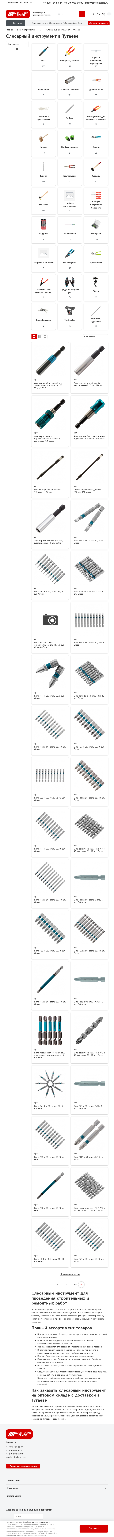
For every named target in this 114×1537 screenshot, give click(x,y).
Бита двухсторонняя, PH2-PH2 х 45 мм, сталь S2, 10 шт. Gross (89, 1054)
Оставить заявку (98, 23)
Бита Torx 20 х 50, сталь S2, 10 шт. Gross (89, 697)
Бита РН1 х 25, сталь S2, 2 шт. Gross (49, 697)
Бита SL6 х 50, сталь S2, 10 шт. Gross (49, 799)
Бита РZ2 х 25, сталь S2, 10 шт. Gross (49, 952)
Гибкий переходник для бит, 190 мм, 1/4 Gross (88, 491)
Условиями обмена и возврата (38, 1531)
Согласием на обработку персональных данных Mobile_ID (30, 1524)
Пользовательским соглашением (19, 1529)
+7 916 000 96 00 (14, 1450)
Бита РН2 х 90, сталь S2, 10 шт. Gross (50, 901)
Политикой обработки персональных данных (25, 1526)
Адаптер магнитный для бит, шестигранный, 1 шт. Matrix (48, 541)
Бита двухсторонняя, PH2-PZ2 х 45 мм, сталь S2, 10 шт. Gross (89, 1209)
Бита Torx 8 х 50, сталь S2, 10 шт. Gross (49, 1107)
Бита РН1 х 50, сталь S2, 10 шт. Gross (49, 850)
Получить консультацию (23, 1466)
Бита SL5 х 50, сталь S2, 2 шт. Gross (89, 541)
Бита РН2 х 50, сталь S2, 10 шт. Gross (50, 748)
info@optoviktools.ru (16, 1457)
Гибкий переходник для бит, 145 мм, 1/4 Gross (48, 491)
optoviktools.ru (25, 1522)
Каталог (24, 2)
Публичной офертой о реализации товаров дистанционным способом (31, 1534)
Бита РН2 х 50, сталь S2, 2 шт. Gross (89, 1158)
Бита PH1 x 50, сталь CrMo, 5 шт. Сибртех (88, 901)
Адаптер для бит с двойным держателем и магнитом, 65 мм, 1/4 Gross (48, 385)
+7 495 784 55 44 (52, 3)
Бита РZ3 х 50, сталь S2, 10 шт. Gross (49, 1158)
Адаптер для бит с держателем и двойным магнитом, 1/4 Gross (89, 437)
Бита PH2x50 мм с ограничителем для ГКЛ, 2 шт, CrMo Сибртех (49, 645)
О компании (12, 2)
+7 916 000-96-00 (73, 3)
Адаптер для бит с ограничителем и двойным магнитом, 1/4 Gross (47, 439)
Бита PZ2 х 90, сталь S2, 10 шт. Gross (49, 1209)
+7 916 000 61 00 (14, 1454)
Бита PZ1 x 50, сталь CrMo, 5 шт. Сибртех (88, 1107)
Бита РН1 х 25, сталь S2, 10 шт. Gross (89, 799)
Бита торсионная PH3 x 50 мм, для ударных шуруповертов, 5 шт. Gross (49, 1055)
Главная (9, 29)
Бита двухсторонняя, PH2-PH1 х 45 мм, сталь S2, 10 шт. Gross (89, 850)
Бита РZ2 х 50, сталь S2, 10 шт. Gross (89, 952)
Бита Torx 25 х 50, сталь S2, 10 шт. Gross (89, 592)
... (41, 30)
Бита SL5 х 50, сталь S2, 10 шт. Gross (89, 644)
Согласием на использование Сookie (21, 1533)
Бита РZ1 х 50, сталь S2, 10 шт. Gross (89, 1260)
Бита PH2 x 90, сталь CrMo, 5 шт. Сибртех (88, 1003)
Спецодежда (55, 23)
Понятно (94, 1529)
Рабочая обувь (70, 23)
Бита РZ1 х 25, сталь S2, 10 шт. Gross (89, 748)
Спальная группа (40, 23)
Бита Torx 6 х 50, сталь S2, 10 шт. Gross (49, 592)
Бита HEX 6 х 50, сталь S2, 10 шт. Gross (49, 1260)
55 (75, 1284)
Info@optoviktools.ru (96, 3)
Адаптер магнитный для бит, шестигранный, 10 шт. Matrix (88, 384)
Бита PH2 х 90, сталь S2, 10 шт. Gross (50, 1003)
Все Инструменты (26, 29)
